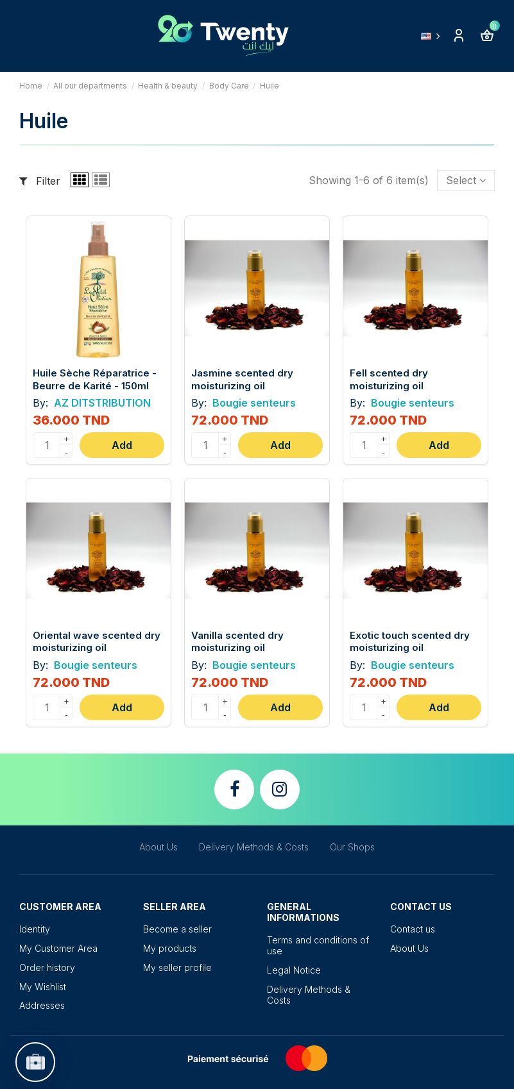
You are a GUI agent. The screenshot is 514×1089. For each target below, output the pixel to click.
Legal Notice (294, 970)
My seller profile (177, 967)
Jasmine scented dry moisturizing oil (242, 379)
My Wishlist (42, 986)
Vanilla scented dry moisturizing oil (237, 641)
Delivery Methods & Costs (254, 846)
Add (122, 445)
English (433, 36)
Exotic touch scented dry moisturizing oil (410, 641)
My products (169, 948)
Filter (39, 180)
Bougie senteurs (253, 402)
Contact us (412, 929)
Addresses (42, 1005)
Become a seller (177, 929)
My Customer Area (58, 948)
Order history (47, 967)
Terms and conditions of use (318, 945)
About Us (158, 846)
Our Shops (352, 846)
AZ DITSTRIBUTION (101, 402)
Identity (34, 929)
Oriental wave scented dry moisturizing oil (96, 641)
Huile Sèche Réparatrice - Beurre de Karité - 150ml (95, 379)
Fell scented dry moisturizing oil (389, 379)
